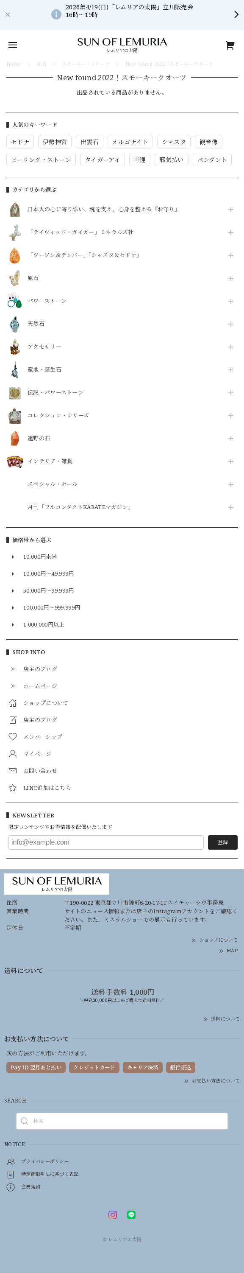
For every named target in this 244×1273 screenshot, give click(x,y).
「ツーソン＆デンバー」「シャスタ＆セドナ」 (85, 255)
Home (13, 64)
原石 (33, 278)
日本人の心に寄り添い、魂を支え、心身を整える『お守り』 (104, 209)
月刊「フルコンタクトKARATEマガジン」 (80, 507)
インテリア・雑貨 (50, 461)
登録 (223, 842)
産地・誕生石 (44, 370)
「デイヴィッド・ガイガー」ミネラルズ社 (81, 232)
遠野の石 (39, 438)
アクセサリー (44, 347)
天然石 (36, 324)
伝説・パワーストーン (55, 392)
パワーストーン (47, 301)
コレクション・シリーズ (58, 415)
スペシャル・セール (53, 484)
